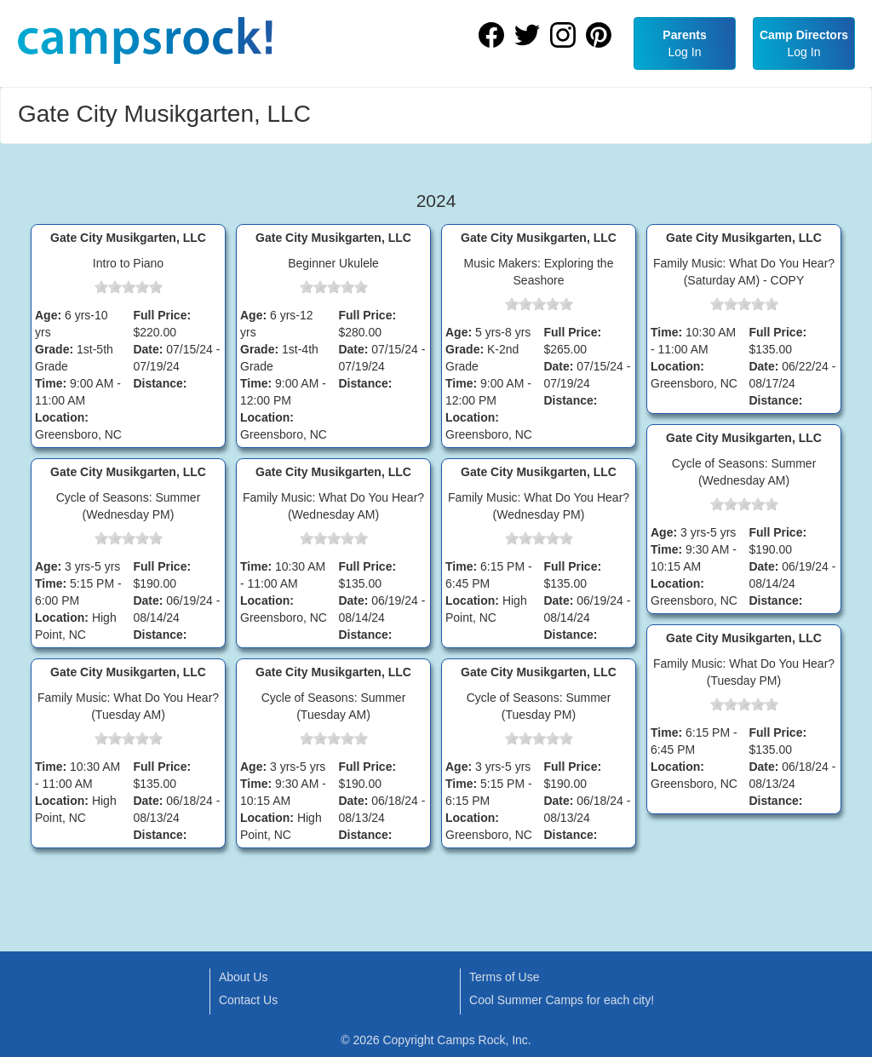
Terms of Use (504, 977)
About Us (243, 977)
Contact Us (248, 1000)
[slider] (129, 287)
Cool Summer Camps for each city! (561, 1000)
